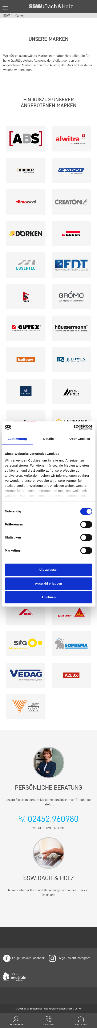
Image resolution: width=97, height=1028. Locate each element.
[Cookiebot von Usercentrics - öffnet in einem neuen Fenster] (73, 427)
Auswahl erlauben (48, 583)
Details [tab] (48, 438)
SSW (6, 15)
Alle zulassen (48, 569)
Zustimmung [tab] (17, 438)
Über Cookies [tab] (79, 438)
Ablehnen (48, 597)
